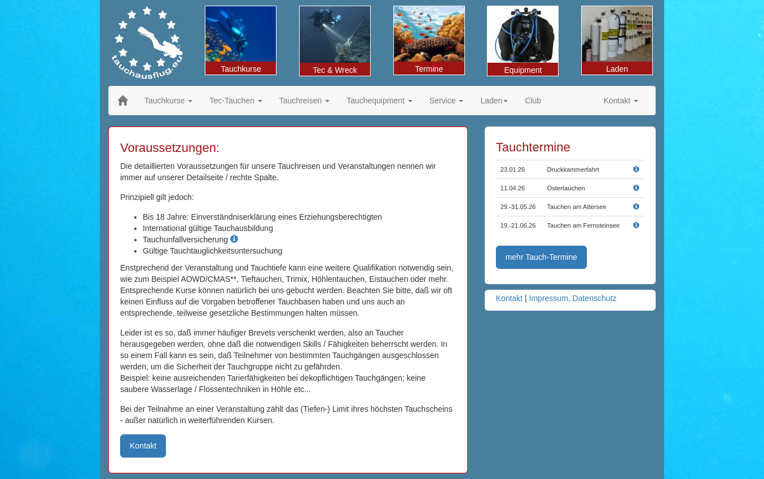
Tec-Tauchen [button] (235, 100)
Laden (617, 39)
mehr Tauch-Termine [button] (541, 257)
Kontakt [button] (621, 100)
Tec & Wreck (335, 40)
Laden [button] (494, 100)
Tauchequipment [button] (379, 100)
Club (533, 100)
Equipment (523, 40)
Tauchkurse (240, 39)
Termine (429, 39)
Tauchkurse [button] (168, 100)
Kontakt (509, 298)
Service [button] (446, 100)
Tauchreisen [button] (304, 100)
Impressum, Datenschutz (573, 298)
